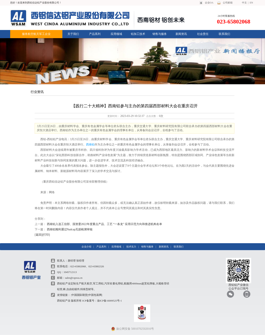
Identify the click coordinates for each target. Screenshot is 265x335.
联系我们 (224, 33)
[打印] (46, 234)
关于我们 (73, 33)
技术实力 (131, 246)
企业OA (209, 2)
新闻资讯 (181, 33)
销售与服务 (159, 33)
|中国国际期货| (79, 294)
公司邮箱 (228, 2)
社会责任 (203, 33)
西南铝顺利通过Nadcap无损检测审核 (70, 229)
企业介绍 (86, 246)
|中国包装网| (95, 294)
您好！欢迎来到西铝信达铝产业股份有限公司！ (36, 2)
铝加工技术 (138, 33)
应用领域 (116, 33)
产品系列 (94, 33)
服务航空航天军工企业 (36, 33)
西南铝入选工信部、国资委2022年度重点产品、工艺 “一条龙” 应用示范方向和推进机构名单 (104, 224)
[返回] (38, 234)
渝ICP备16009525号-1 (109, 300)
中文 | (245, 2)
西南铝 (90, 144)
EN (250, 2)
